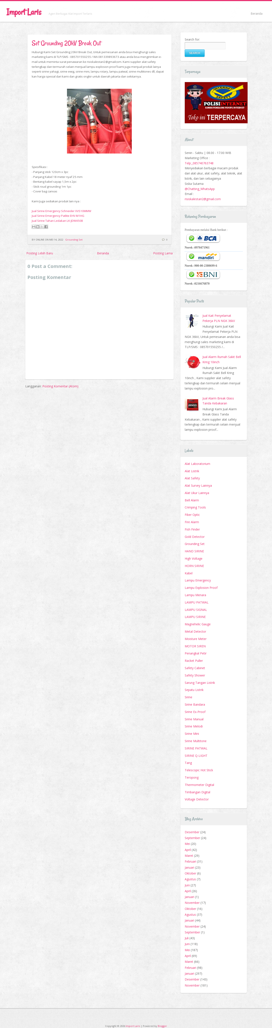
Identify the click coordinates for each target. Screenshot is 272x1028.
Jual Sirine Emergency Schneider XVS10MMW (61, 211)
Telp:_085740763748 (199, 163)
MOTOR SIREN (195, 646)
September (192, 838)
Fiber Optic (192, 515)
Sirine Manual (194, 719)
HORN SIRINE (194, 566)
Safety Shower (195, 675)
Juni (187, 885)
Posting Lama (163, 253)
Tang (188, 763)
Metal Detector (195, 631)
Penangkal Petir (196, 653)
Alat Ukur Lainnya (197, 493)
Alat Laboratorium (197, 464)
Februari (190, 861)
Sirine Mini (192, 734)
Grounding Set (74, 239)
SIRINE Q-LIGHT (196, 756)
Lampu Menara (195, 595)
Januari (189, 867)
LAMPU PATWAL (196, 602)
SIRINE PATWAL (196, 748)
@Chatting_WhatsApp (200, 189)
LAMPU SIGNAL (196, 610)
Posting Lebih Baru (39, 253)
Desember (192, 832)
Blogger (162, 1026)
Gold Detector (195, 537)
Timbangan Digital (197, 792)
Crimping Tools (195, 507)
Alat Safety (192, 478)
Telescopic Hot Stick (199, 770)
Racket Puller (194, 661)
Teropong (192, 777)
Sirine (188, 697)
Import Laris (23, 11)
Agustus (190, 879)
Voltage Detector (197, 799)
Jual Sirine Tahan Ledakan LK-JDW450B (57, 221)
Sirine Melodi (194, 726)
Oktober (190, 873)
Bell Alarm (192, 500)
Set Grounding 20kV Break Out (66, 43)
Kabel (188, 573)
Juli (187, 938)
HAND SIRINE (194, 551)
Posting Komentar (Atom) (60, 386)
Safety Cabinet (195, 668)
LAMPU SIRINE (195, 617)
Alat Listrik (192, 471)
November (192, 903)
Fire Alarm (192, 522)
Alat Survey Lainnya (198, 485)
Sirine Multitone (196, 741)
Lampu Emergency (198, 580)
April (188, 850)
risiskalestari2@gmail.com (203, 199)
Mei (187, 844)
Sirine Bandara (195, 704)
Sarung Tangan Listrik (200, 683)
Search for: (192, 39)
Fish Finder (192, 529)
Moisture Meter (196, 639)
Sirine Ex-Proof (195, 712)
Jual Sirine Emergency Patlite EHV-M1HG (58, 216)
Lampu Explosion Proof (201, 588)
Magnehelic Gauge (198, 624)
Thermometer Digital (199, 785)
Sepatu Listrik (194, 690)
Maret (189, 856)
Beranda (256, 13)
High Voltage (193, 558)
